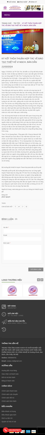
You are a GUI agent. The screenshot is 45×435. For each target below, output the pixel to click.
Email (5, 235)
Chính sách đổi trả (8, 398)
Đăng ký (33, 2)
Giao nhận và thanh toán (10, 374)
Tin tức (16, 23)
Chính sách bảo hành (9, 401)
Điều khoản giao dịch (9, 415)
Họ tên (5, 227)
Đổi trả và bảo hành (8, 377)
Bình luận (6, 243)
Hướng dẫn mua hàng (9, 370)
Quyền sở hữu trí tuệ (9, 421)
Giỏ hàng (11, 2)
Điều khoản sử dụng (9, 411)
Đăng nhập (22, 2)
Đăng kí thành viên (8, 381)
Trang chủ (6, 23)
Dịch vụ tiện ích (7, 418)
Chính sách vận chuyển (10, 394)
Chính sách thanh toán (9, 391)
